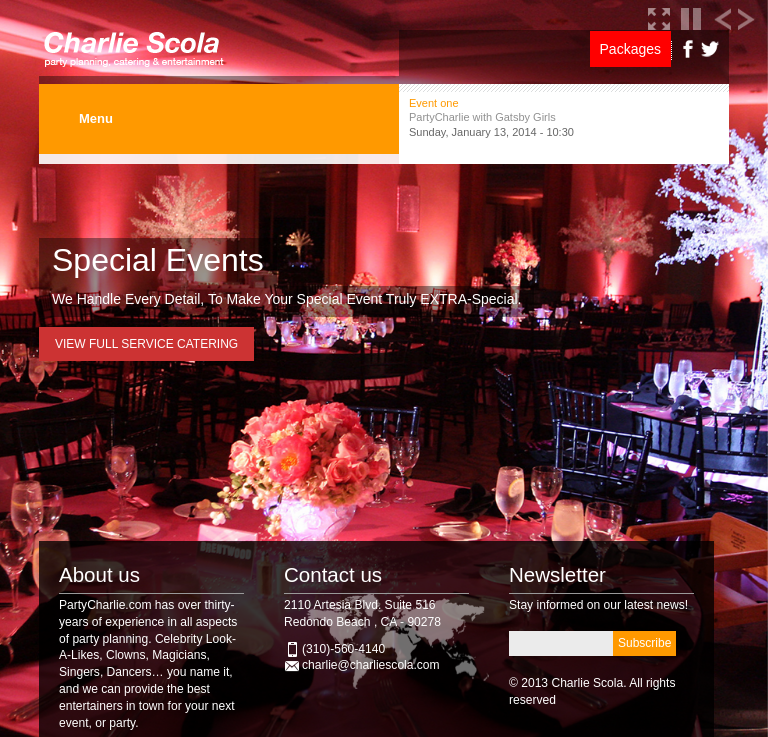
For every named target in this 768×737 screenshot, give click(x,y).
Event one (434, 103)
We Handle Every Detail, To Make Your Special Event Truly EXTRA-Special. (286, 299)
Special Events (158, 260)
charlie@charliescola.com (371, 665)
